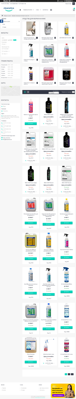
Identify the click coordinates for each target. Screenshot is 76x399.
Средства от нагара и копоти (29, 83)
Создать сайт (13, 0)
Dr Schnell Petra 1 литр (66, 319)
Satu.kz (43, 396)
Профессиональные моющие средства (20, 15)
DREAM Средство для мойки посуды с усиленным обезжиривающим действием (67, 116)
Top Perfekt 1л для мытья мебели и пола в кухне (48, 320)
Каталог (4, 390)
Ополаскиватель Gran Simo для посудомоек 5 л (31, 214)
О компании (23, 388)
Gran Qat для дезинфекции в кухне (66, 214)
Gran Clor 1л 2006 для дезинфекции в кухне (49, 250)
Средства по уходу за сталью (29, 60)
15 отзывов (61, 0)
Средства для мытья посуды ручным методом (30, 38)
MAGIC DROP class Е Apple (31, 182)
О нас (37, 10)
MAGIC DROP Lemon (48, 114)
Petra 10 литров (30, 354)
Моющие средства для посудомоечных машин (47, 38)
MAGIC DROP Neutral (48, 182)
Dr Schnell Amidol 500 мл (66, 284)
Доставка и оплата (44, 388)
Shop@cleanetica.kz (7, 139)
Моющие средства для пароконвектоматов (47, 83)
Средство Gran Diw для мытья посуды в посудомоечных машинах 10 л (49, 215)
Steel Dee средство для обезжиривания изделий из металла (48, 285)
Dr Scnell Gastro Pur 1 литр (67, 354)
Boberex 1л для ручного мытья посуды (31, 115)
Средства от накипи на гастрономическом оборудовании (65, 61)
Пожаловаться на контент (40, 397)
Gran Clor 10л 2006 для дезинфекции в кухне (31, 250)
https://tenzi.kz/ (6, 138)
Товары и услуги (27, 10)
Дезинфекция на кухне (65, 37)
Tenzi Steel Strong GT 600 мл (66, 249)
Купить (31, 123)
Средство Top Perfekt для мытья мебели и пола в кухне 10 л (30, 320)
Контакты (45, 10)
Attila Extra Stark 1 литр (48, 354)
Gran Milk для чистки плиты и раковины (30, 284)
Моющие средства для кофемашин (65, 83)
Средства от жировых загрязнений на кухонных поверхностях (48, 61)
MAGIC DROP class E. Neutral (48, 149)
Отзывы (4, 27)
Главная (20, 10)
